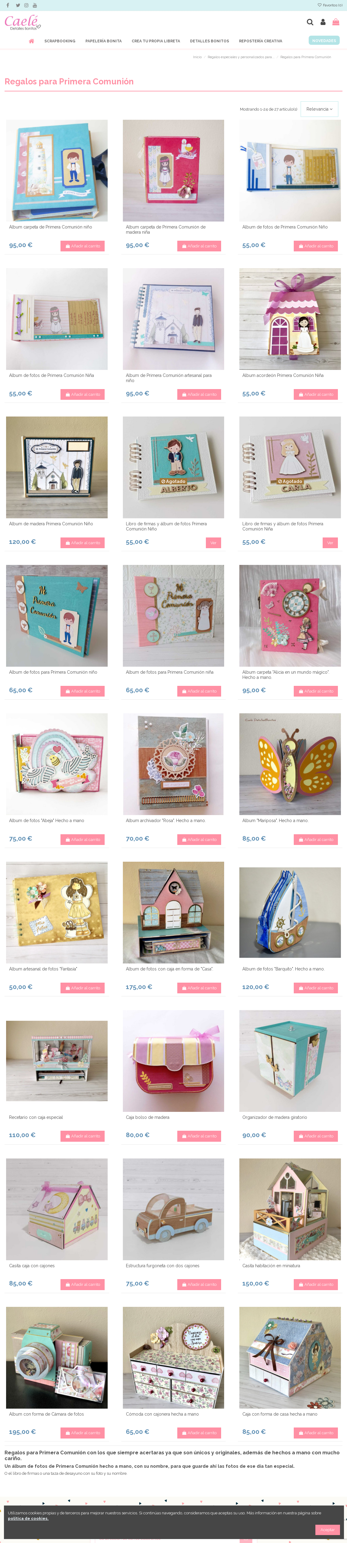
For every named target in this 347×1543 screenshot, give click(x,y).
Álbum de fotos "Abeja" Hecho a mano (46, 820)
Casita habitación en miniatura (271, 1265)
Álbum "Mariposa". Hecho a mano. (275, 820)
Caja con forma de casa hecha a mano (280, 1414)
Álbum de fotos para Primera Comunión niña (169, 672)
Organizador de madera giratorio (274, 1117)
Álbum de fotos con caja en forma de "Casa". (169, 969)
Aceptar (328, 1529)
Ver (213, 543)
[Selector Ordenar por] (319, 109)
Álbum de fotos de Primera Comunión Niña (51, 375)
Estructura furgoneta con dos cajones (163, 1265)
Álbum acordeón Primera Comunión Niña (283, 375)
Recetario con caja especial (36, 1117)
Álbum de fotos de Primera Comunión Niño (285, 227)
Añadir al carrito (82, 246)
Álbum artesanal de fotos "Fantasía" (43, 969)
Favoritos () (330, 5)
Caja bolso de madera (147, 1117)
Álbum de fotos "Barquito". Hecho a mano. (283, 969)
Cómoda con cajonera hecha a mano (162, 1414)
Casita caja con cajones (32, 1265)
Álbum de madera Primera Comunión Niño (51, 523)
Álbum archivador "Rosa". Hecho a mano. (166, 820)
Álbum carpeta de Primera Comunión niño (50, 227)
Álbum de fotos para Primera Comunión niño (53, 672)
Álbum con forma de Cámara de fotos (46, 1414)
